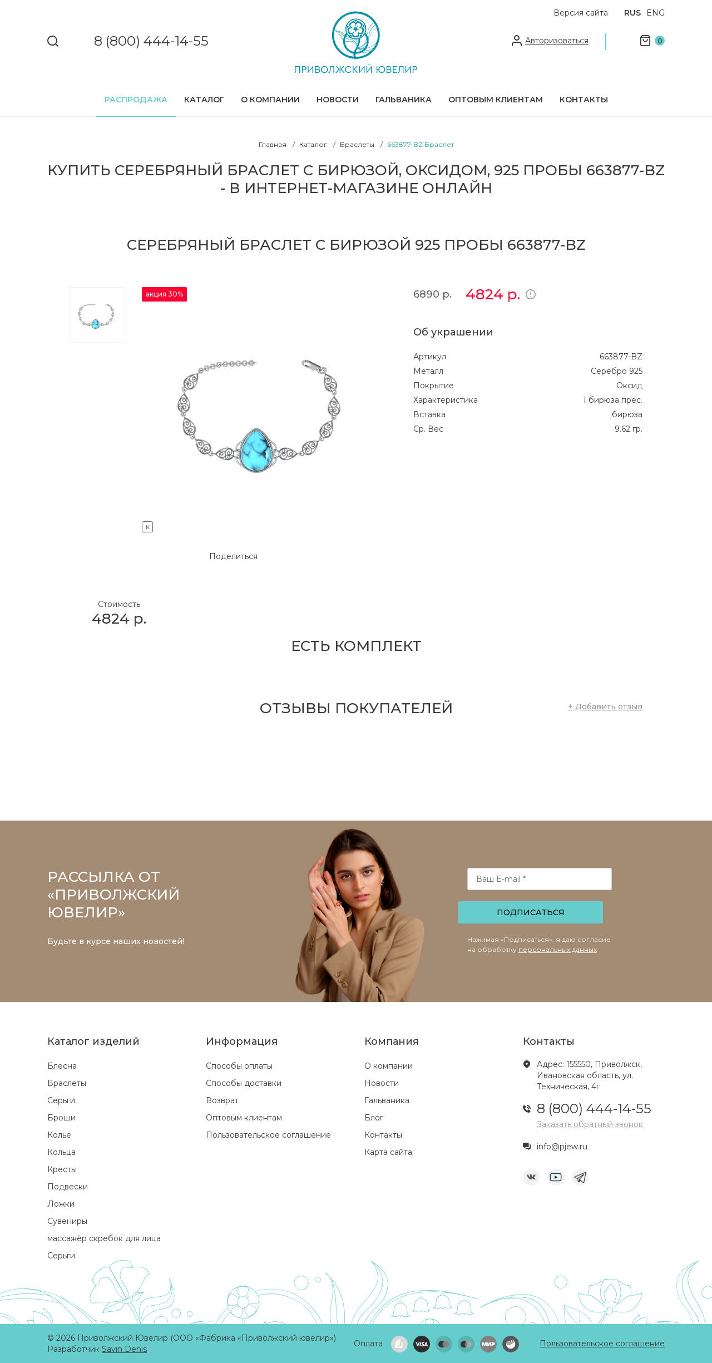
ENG (655, 13)
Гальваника (403, 100)
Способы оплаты (239, 1066)
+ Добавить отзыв (605, 707)
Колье (59, 1135)
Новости (338, 100)
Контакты (584, 100)
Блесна (62, 1066)
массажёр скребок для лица (104, 1238)
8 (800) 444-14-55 (151, 41)
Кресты (62, 1169)
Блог (373, 1118)
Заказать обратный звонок (590, 1124)
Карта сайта (388, 1152)
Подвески (67, 1187)
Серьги (61, 1100)
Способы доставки (243, 1083)
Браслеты (66, 1083)
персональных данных (557, 949)
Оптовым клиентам (495, 100)
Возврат (222, 1100)
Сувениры (67, 1221)
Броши (61, 1118)
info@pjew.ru (562, 1147)
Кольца (61, 1152)
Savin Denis (124, 1349)
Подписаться (531, 912)
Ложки (61, 1204)
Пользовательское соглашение (268, 1135)
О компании (270, 100)
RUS (632, 13)
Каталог (204, 100)
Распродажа (136, 100)
